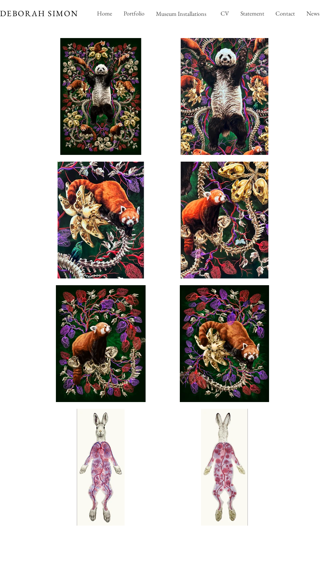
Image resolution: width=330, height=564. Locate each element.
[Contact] (285, 13)
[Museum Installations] (182, 13)
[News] (313, 13)
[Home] (104, 13)
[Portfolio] (134, 13)
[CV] (224, 13)
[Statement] (252, 13)
